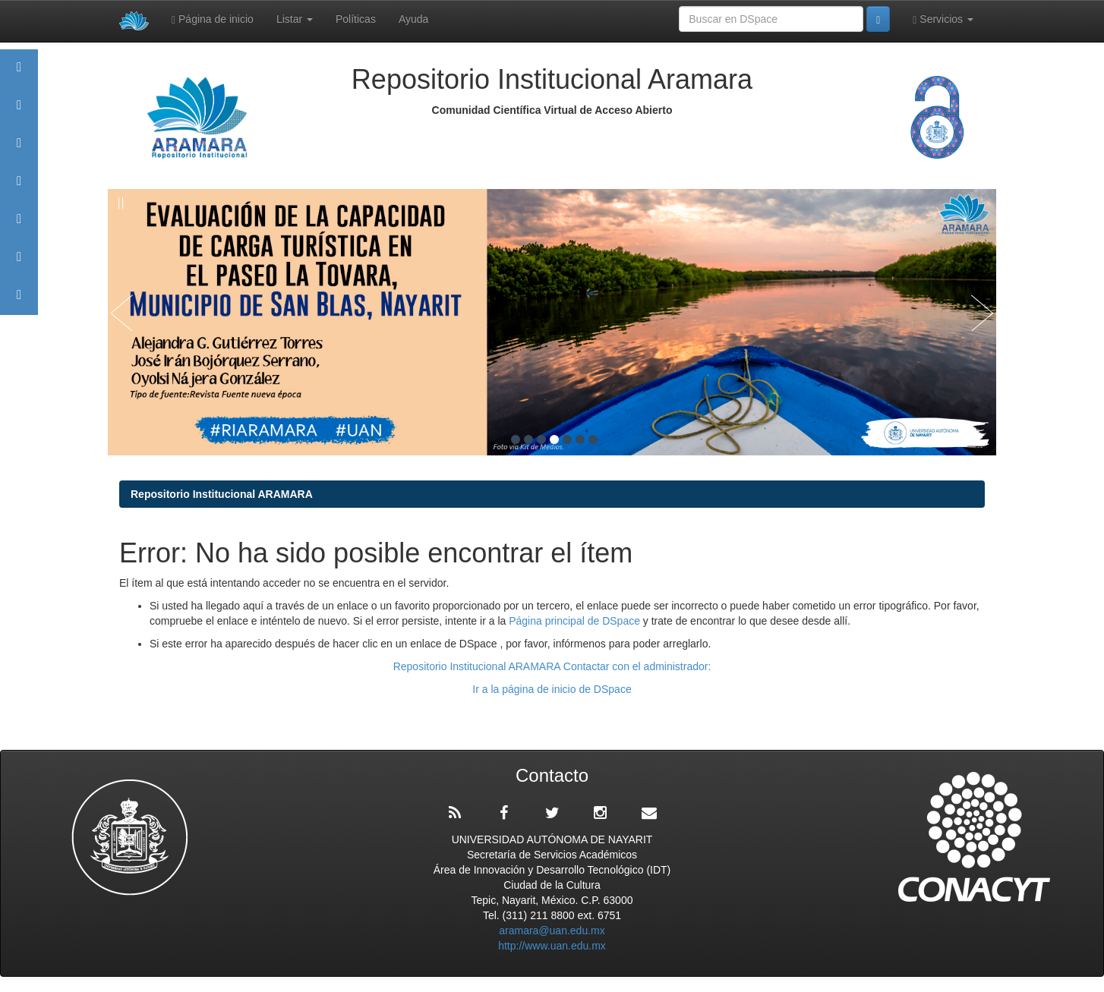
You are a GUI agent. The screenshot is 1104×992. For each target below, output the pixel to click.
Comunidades (19, 150)
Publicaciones (19, 188)
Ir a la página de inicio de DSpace (551, 689)
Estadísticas (19, 263)
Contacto (19, 301)
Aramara (19, 112)
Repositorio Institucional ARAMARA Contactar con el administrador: (552, 666)
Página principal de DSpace (576, 621)
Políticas (356, 19)
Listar (294, 19)
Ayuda (413, 19)
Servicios (943, 19)
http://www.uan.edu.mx (552, 946)
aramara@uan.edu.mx (552, 930)
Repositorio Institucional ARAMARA (222, 494)
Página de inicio (213, 19)
